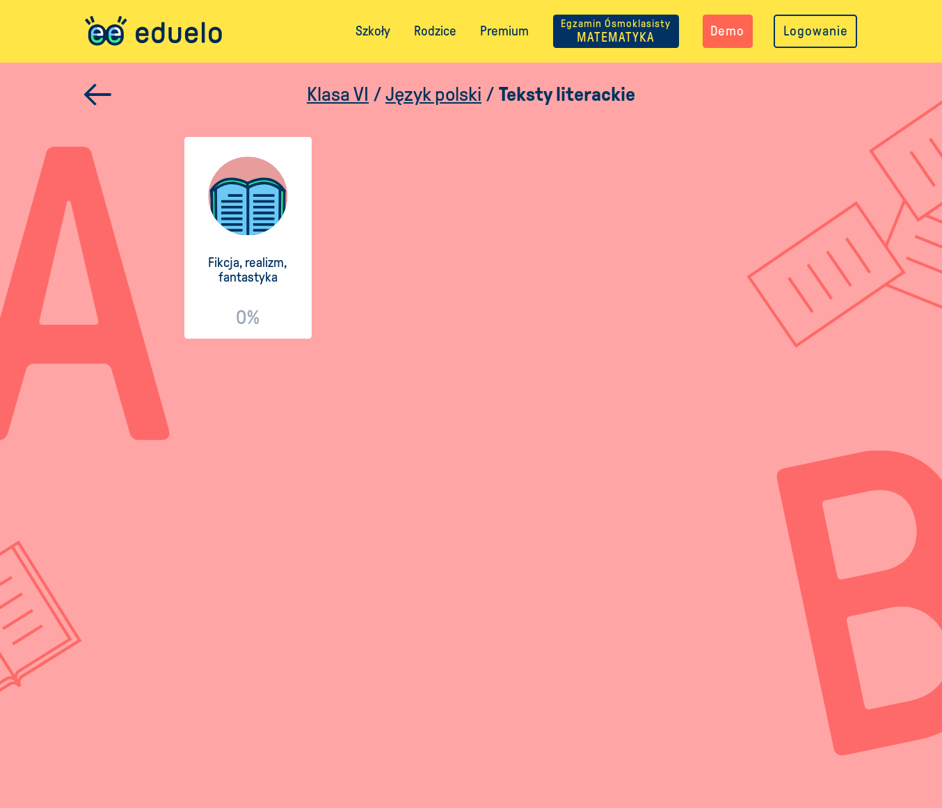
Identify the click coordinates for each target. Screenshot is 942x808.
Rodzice (435, 31)
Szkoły (373, 31)
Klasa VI (338, 94)
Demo (727, 31)
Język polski (433, 94)
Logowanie (815, 31)
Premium (504, 31)
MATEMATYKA (616, 31)
